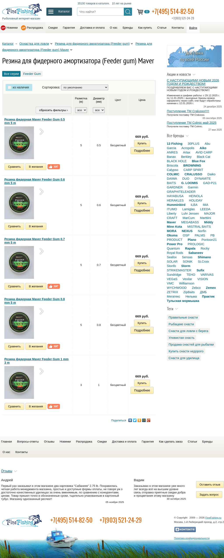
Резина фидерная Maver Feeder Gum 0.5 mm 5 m (34, 121)
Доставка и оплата (92, 27)
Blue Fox (198, 161)
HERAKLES (175, 200)
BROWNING (192, 165)
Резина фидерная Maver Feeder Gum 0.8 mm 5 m (34, 300)
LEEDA (205, 209)
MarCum (189, 218)
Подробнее (142, 150)
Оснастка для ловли (34, 43)
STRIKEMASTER (179, 270)
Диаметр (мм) (99, 100)
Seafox (172, 257)
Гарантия (69, 27)
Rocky (205, 248)
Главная (6, 441)
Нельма (191, 296)
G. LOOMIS (189, 183)
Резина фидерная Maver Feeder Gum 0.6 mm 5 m (34, 181)
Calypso (172, 170)
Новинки (12, 27)
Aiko (203, 148)
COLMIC (173, 174)
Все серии (11, 74)
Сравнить (14, 166)
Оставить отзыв (210, 484)
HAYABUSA (175, 196)
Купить (142, 143)
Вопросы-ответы (28, 441)
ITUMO (172, 209)
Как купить (145, 27)
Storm (185, 266)
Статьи (161, 27)
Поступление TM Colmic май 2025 (191, 122)
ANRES (172, 152)
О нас (113, 27)
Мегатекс (173, 296)
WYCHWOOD (177, 287)
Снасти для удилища (184, 358)
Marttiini (205, 218)
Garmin (193, 187)
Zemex (211, 287)
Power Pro (174, 244)
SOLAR (172, 261)
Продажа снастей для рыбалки (191, 344)
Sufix (200, 270)
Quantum (173, 248)
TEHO (190, 274)
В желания (36, 166)
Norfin (202, 231)
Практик (208, 296)
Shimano (204, 257)
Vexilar (187, 279)
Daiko (211, 174)
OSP (186, 235)
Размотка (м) (81, 100)
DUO (185, 178)
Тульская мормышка (183, 301)
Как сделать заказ (171, 441)
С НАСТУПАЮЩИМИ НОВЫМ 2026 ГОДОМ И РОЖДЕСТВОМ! (193, 82)
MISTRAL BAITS (199, 226)
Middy (208, 222)
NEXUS (187, 231)
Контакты (178, 27)
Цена (142, 100)
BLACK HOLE (177, 161)
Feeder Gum (32, 74)
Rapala (190, 248)
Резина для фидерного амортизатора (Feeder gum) (92, 43)
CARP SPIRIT (193, 170)
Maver (171, 222)
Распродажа (35, 27)
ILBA (194, 205)
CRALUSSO (193, 174)
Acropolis (187, 148)
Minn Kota (174, 226)
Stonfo (171, 266)
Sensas (187, 257)
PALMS (200, 235)
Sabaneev (195, 253)
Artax (186, 152)
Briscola (172, 165)
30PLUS (194, 143)
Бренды (128, 27)
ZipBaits (189, 292)
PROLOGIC (196, 244)
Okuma (172, 235)
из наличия (21, 87)
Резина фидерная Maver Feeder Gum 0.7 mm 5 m (34, 240)
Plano (192, 239)
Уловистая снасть (181, 337)
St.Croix (203, 261)
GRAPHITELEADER (181, 191)
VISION (202, 279)
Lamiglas (188, 209)
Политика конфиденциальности (192, 538)
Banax (171, 156)
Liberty (171, 213)
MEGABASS (190, 222)
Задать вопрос (209, 494)
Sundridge (174, 274)
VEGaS (172, 279)
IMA (205, 205)
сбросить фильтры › (53, 110)
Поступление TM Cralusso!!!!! (188, 111)
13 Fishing (174, 143)
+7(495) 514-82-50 (173, 11)
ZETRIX (172, 292)
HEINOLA (196, 196)
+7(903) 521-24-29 (121, 519)
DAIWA (172, 178)
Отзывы (49, 441)
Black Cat (203, 156)
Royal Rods (175, 253)
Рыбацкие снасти (181, 324)
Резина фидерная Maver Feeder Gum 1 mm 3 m (36, 360)
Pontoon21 (209, 239)
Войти (193, 27)
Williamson (186, 283)
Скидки (53, 27)
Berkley (186, 156)
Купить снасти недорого (186, 351)
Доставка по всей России (194, 56)
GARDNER (175, 187)
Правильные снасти (183, 317)
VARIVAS (207, 274)
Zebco (196, 287)
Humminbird (176, 205)
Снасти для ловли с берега (188, 331)
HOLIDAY (196, 200)
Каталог (8, 43)
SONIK (188, 261)
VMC (170, 283)
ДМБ (203, 292)
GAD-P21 (210, 183)
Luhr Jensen (190, 213)
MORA (172, 231)
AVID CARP (204, 152)
